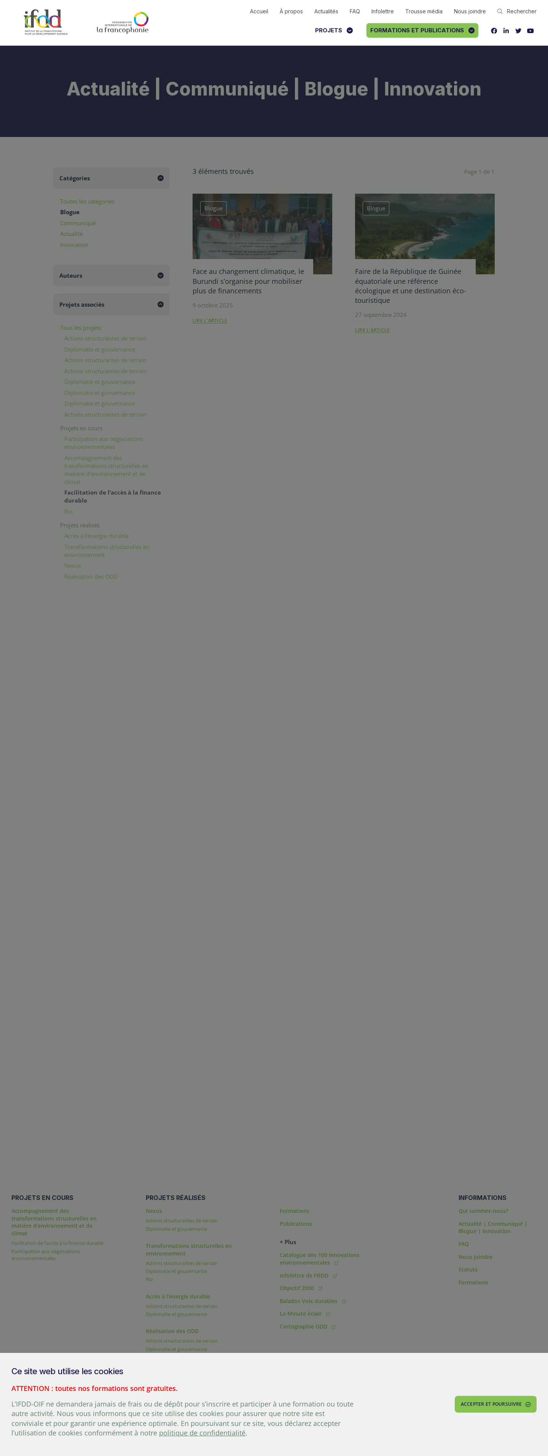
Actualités (326, 11)
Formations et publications (422, 30)
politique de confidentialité (202, 1432)
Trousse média (424, 11)
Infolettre (382, 11)
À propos (291, 11)
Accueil (259, 11)
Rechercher (517, 11)
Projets (334, 30)
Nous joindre (470, 11)
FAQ (355, 11)
